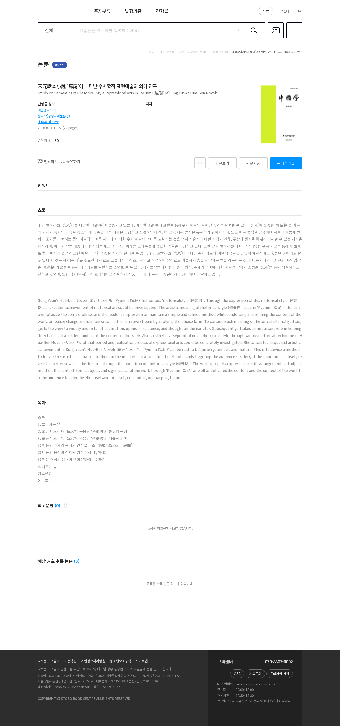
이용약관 (70, 660)
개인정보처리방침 (93, 660)
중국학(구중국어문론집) (54, 116)
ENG (299, 11)
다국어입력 (275, 37)
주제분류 (102, 11)
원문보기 (222, 163)
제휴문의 (255, 673)
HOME (151, 51)
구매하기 (284, 163)
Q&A (237, 673)
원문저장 (253, 163)
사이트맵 (142, 660)
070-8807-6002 (279, 661)
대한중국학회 (47, 110)
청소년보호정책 (120, 660)
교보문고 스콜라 (49, 660)
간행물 (162, 11)
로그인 (266, 11)
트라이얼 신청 (279, 673)
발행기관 (133, 11)
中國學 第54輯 (48, 121)
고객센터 (283, 11)
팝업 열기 (64, 505)
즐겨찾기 (294, 37)
